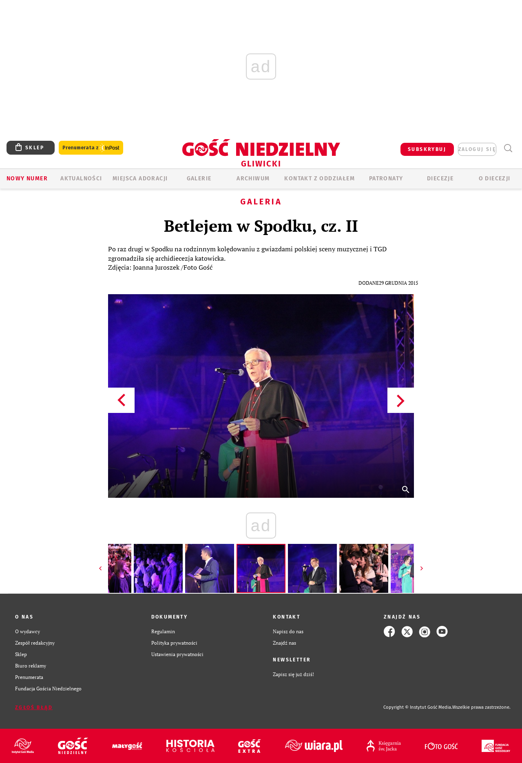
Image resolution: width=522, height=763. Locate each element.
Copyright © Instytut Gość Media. (417, 707)
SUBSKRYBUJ (427, 149)
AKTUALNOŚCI (81, 178)
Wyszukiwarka (507, 148)
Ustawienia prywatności (177, 654)
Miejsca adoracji (140, 178)
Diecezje (440, 178)
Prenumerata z (90, 148)
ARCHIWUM (253, 178)
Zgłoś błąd (34, 707)
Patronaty (386, 178)
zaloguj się (477, 149)
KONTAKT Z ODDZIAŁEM (319, 178)
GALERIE (199, 178)
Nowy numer (27, 178)
